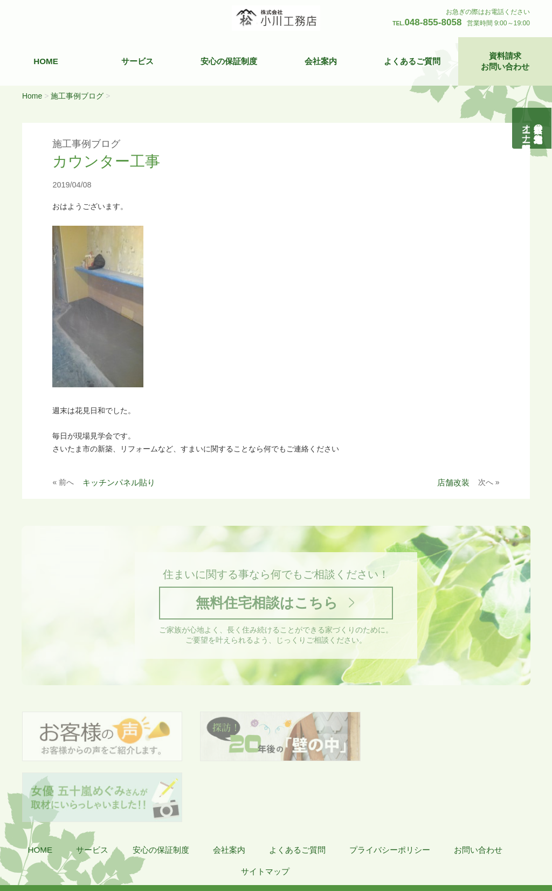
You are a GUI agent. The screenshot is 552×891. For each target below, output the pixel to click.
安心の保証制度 (229, 61)
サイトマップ (265, 811)
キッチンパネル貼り (118, 482)
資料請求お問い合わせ (505, 61)
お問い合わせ (478, 790)
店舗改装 (453, 482)
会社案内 (321, 61)
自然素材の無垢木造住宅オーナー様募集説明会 (532, 128)
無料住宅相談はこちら (266, 603)
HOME (45, 61)
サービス (137, 61)
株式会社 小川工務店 (72, 843)
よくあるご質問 (412, 61)
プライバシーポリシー (389, 790)
